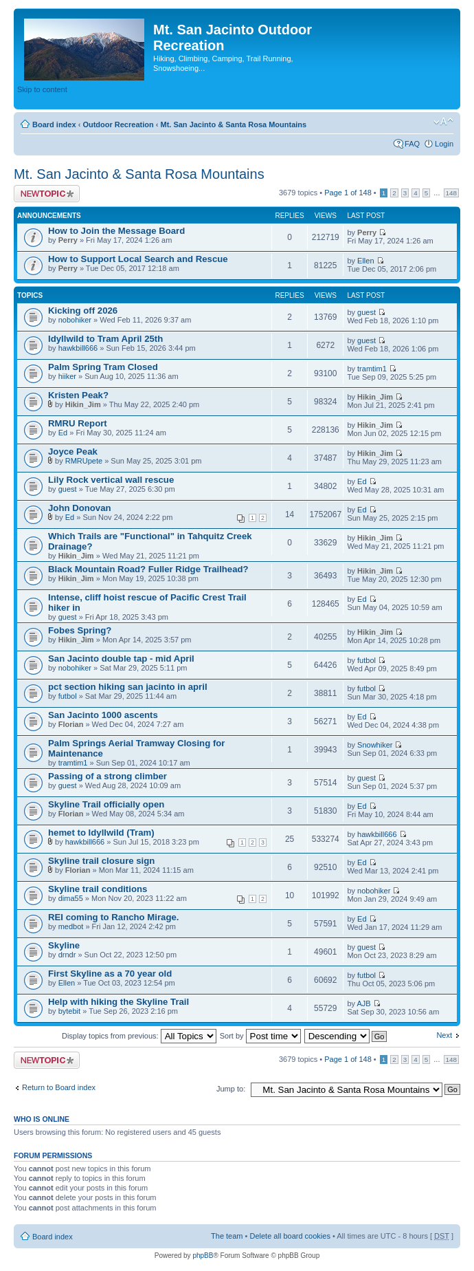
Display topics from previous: (139, 1036)
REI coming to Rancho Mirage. (113, 917)
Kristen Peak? (78, 395)
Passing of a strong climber (107, 776)
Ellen (365, 261)
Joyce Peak (73, 451)
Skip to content (42, 89)
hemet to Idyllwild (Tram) (101, 832)
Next (444, 1035)
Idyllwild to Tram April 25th (105, 339)
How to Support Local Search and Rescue (138, 259)
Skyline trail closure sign (101, 861)
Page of (348, 192)
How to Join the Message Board (116, 231)
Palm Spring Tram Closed (103, 367)
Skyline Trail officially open (106, 804)
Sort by (260, 1036)
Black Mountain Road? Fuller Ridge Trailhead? (148, 569)
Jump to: (230, 1089)
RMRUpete (83, 461)
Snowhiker (374, 745)
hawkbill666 (78, 348)
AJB (363, 1003)
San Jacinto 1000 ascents (103, 715)
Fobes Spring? (79, 630)
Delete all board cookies (289, 1236)
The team (226, 1236)
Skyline (64, 945)
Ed (62, 432)
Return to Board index (58, 1087)
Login (444, 144)
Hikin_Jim (83, 404)
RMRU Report (77, 423)
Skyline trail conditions (97, 889)
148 (451, 193)
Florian (71, 724)
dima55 (70, 898)
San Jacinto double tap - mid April (121, 658)
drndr (67, 954)
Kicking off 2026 (82, 310)
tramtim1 (372, 369)
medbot (71, 926)
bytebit (69, 1011)
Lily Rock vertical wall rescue (111, 480)
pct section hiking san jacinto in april (127, 687)
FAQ (412, 144)
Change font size (443, 122)
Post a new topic (47, 193)
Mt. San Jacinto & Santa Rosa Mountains (233, 124)
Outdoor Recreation (117, 124)
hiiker (67, 376)
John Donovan (79, 508)
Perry (68, 240)
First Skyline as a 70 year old (110, 973)
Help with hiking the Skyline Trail (118, 1002)
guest (366, 312)
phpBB (202, 1255)
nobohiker (74, 320)
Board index (54, 124)
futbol (366, 660)
